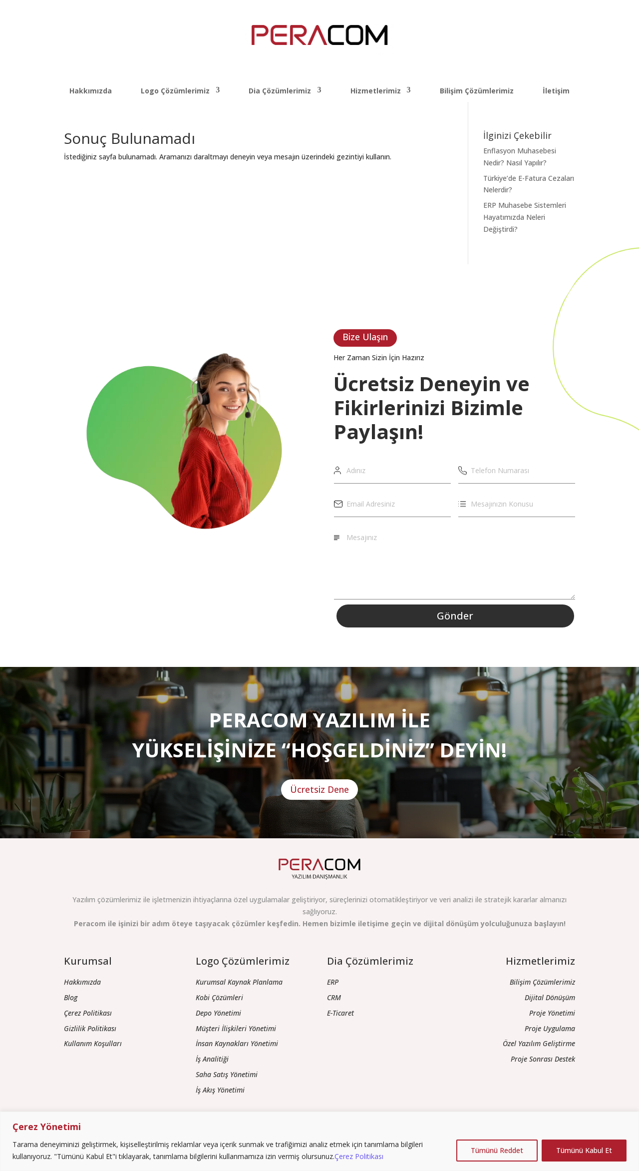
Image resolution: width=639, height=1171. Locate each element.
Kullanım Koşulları (93, 1043)
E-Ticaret (340, 1013)
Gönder (455, 615)
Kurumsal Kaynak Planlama (239, 982)
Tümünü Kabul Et (584, 1150)
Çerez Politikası (358, 1156)
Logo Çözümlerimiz (175, 90)
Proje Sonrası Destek (543, 1059)
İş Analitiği (212, 1059)
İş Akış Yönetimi (220, 1090)
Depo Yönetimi (218, 1013)
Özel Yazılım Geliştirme (539, 1043)
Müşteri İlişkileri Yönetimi (236, 1028)
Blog (70, 997)
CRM (334, 997)
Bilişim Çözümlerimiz (477, 90)
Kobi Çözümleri (219, 997)
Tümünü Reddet (497, 1150)
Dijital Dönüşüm (550, 997)
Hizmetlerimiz (375, 90)
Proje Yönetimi (552, 1013)
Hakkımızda (90, 90)
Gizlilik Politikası (90, 1028)
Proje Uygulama (550, 1028)
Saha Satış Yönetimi (227, 1074)
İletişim (556, 90)
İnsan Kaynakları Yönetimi (237, 1043)
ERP (332, 982)
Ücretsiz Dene (319, 789)
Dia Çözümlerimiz (280, 90)
